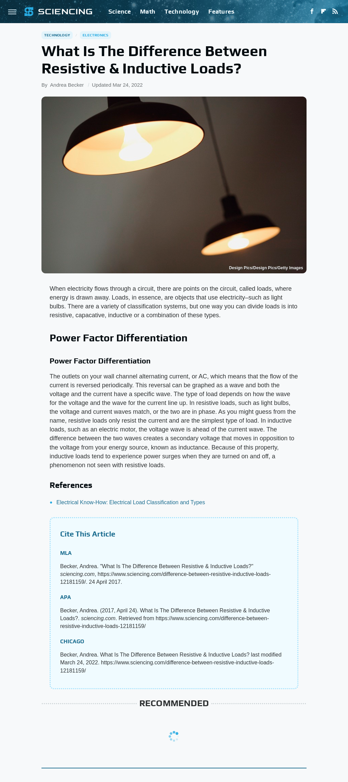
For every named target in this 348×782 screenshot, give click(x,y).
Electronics (95, 35)
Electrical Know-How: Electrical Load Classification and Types (130, 502)
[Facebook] (312, 11)
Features (221, 11)
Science (119, 11)
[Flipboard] (323, 11)
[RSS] (335, 11)
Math (147, 11)
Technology (181, 11)
